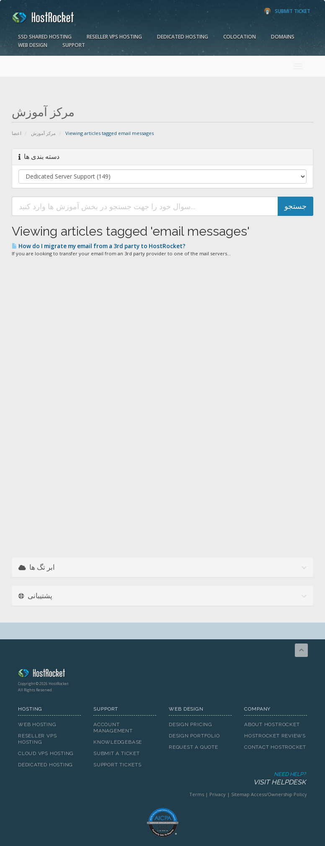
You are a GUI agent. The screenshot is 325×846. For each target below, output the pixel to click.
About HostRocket (271, 724)
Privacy (217, 794)
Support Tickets (117, 765)
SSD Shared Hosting (45, 36)
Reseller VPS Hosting (114, 36)
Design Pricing (190, 724)
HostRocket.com (162, 674)
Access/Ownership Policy (279, 794)
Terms (196, 794)
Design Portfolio (194, 736)
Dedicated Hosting (182, 36)
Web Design (32, 45)
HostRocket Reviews (275, 736)
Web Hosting (37, 724)
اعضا (16, 133)
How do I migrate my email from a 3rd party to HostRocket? (99, 246)
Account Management (113, 727)
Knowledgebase (117, 742)
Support (73, 45)
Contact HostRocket (275, 747)
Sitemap (240, 794)
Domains (282, 36)
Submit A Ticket (116, 753)
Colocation (239, 36)
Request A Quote (193, 747)
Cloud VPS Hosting (46, 753)
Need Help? (162, 778)
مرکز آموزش (43, 133)
